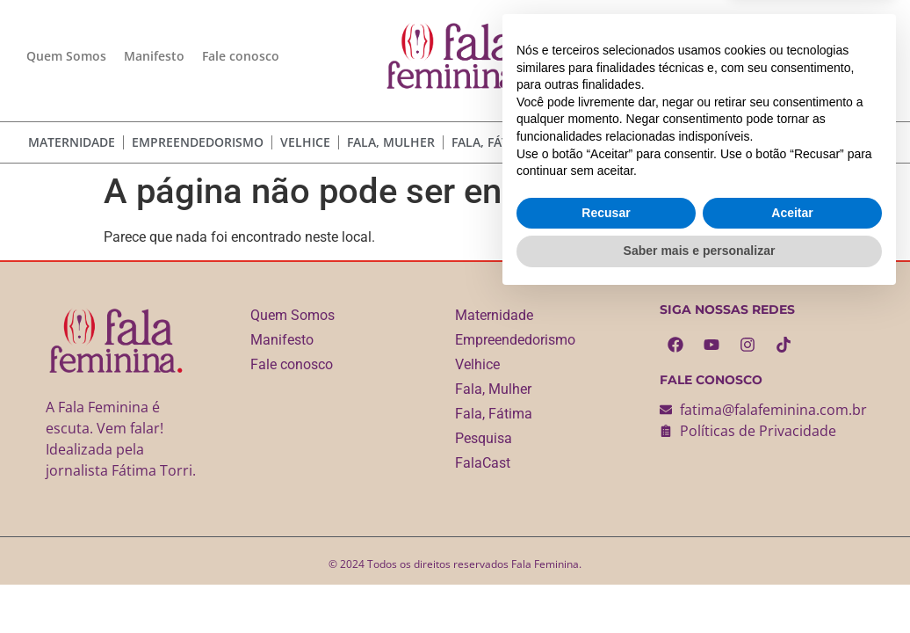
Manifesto (154, 55)
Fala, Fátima (491, 142)
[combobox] (785, 142)
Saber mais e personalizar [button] (700, 585)
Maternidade (71, 142)
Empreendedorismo (198, 142)
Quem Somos (66, 55)
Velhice (305, 142)
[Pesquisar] (876, 142)
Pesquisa (577, 142)
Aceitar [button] (791, 547)
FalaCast (653, 142)
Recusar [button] (605, 547)
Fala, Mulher (391, 142)
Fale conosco (240, 55)
